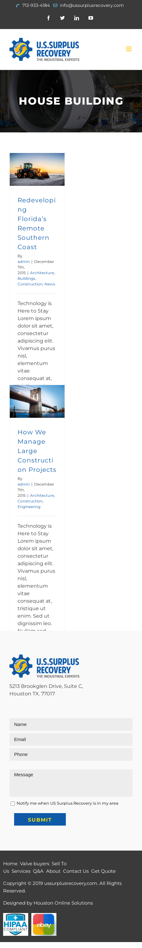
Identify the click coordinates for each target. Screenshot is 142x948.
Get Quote (103, 871)
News (50, 284)
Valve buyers (34, 864)
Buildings (26, 278)
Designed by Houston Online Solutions (48, 903)
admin (24, 261)
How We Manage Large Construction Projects (37, 450)
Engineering (29, 506)
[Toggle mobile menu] (129, 49)
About (53, 871)
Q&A (38, 871)
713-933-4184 (36, 5)
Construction (30, 284)
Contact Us (76, 871)
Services (21, 871)
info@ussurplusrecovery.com (92, 5)
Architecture (42, 272)
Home (10, 864)
